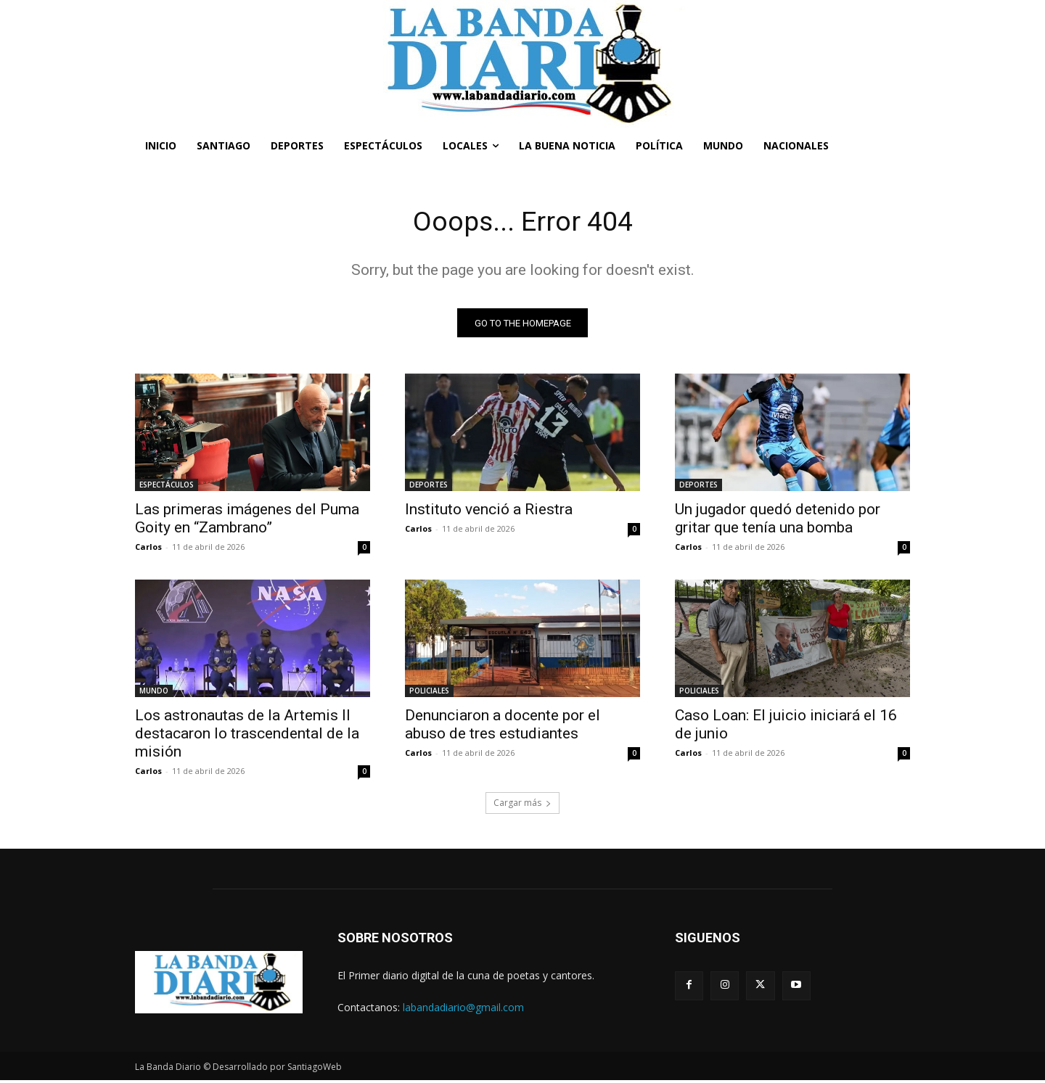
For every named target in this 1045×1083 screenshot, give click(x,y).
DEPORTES (428, 487)
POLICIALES (429, 693)
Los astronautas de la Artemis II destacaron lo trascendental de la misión (247, 736)
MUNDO (153, 693)
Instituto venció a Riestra (489, 512)
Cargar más (522, 805)
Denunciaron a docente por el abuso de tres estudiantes (502, 727)
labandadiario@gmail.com (463, 1009)
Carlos (148, 549)
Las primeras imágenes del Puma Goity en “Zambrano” (247, 521)
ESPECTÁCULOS (166, 487)
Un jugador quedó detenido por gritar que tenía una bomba (777, 521)
